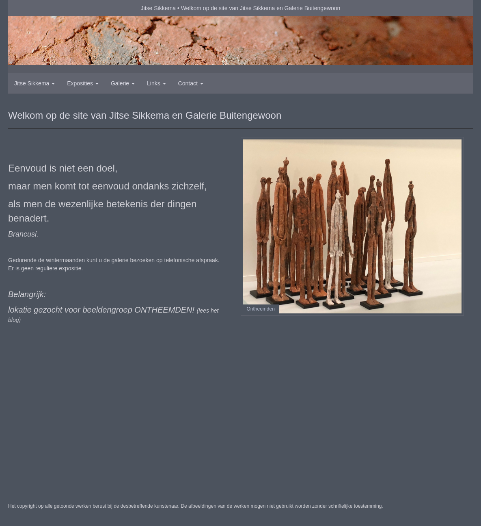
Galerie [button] (123, 83)
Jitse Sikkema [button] (34, 83)
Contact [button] (190, 83)
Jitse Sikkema (158, 8)
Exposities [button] (83, 83)
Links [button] (156, 83)
